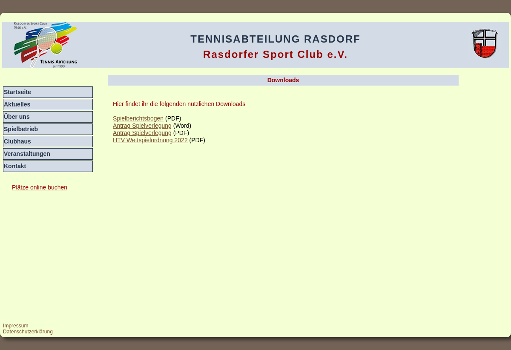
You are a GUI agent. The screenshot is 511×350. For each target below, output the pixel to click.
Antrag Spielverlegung (142, 125)
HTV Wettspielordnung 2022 (150, 140)
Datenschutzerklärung (28, 332)
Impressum (15, 326)
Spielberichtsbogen (138, 118)
